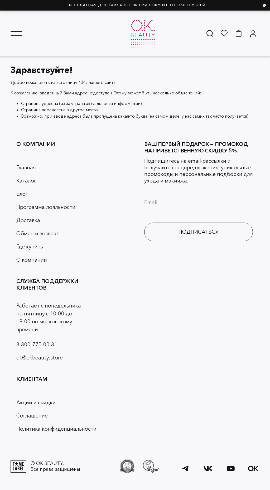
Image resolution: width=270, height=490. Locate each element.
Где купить (29, 246)
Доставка (28, 220)
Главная (26, 167)
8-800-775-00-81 (36, 344)
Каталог (26, 180)
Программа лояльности (45, 207)
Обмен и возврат (37, 233)
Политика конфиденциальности (56, 429)
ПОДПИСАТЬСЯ (199, 232)
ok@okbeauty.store (39, 357)
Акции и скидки (36, 402)
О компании (31, 260)
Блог (22, 194)
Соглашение (32, 415)
